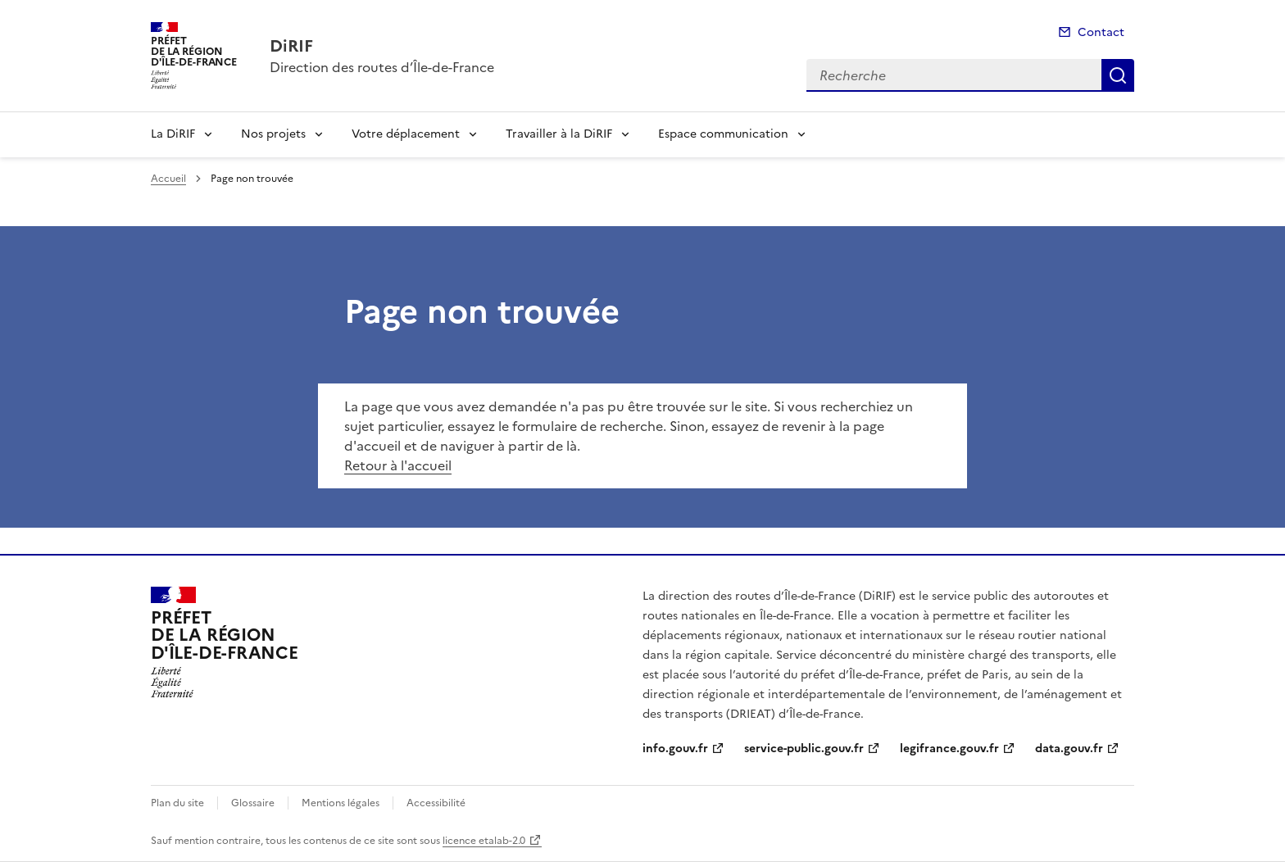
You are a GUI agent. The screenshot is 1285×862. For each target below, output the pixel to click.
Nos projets (273, 134)
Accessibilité (435, 803)
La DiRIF (173, 134)
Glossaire (253, 803)
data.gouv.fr (1069, 748)
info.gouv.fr (675, 748)
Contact (1101, 32)
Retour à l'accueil (398, 465)
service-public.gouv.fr (804, 748)
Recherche (1117, 75)
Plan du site (177, 803)
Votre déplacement (406, 134)
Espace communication (723, 134)
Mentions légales (340, 803)
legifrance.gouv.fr (949, 748)
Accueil (168, 178)
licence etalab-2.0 (484, 840)
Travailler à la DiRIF (559, 134)
